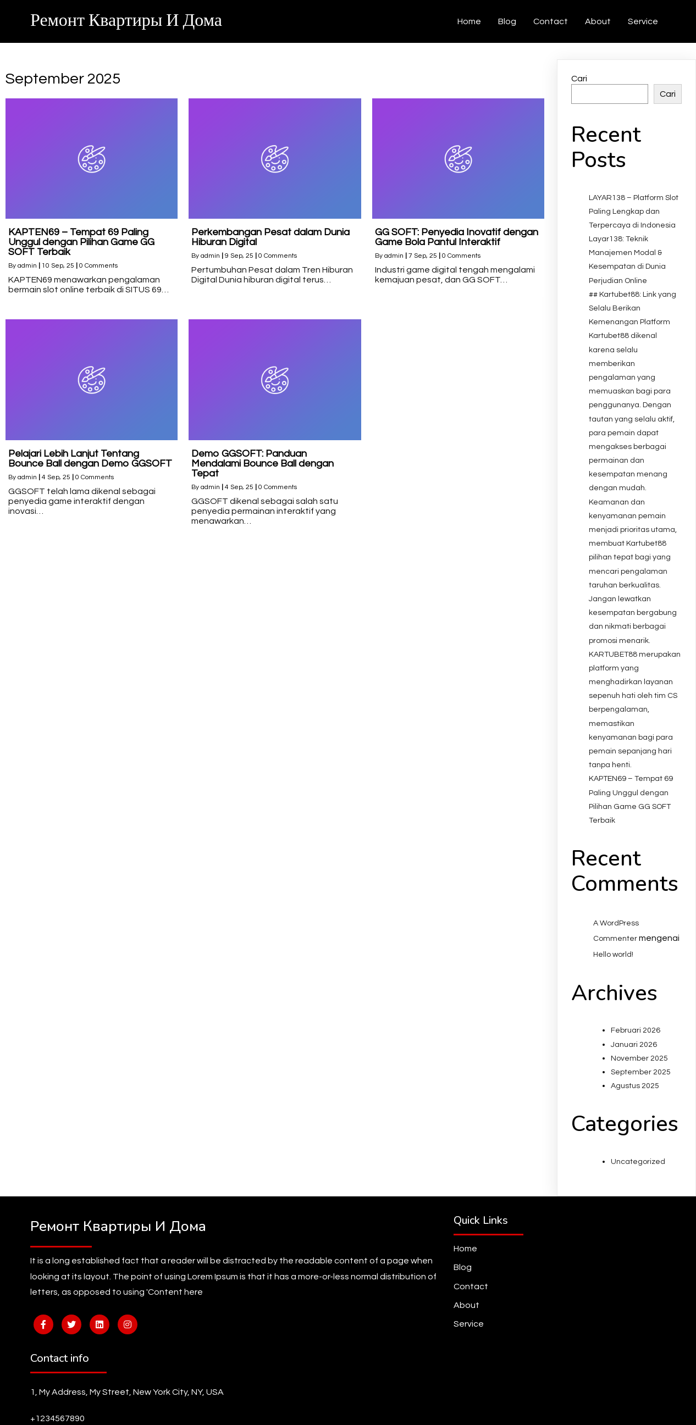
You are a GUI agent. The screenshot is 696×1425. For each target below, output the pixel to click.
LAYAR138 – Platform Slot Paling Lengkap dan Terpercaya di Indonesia (633, 230)
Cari (579, 98)
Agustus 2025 (635, 1105)
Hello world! (613, 974)
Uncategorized (638, 1181)
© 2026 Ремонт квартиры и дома (348, 1407)
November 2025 (639, 1078)
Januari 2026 (634, 1064)
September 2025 (641, 1091)
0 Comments (98, 285)
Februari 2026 (635, 1050)
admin (27, 285)
